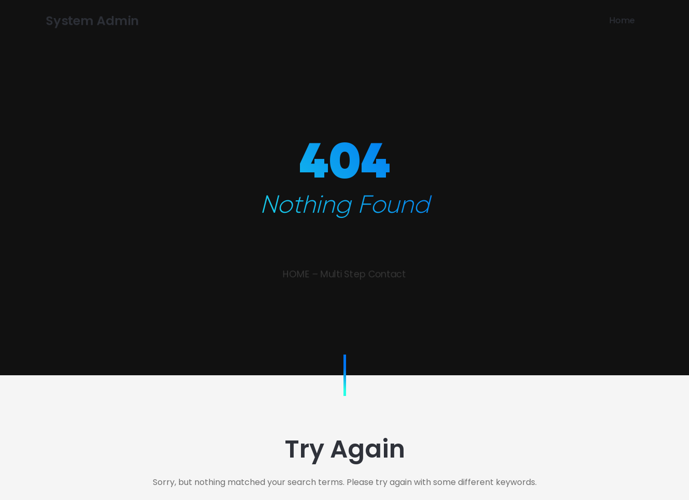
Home (635, 20)
